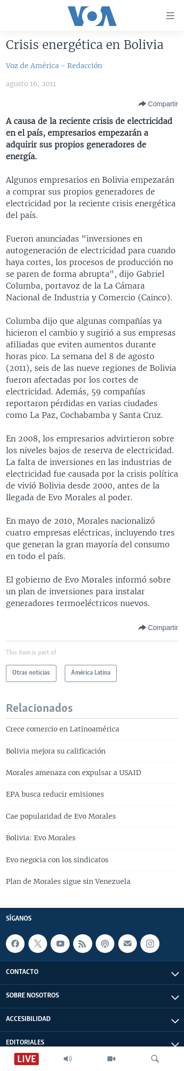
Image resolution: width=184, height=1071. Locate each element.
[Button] (158, 104)
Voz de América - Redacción (54, 65)
